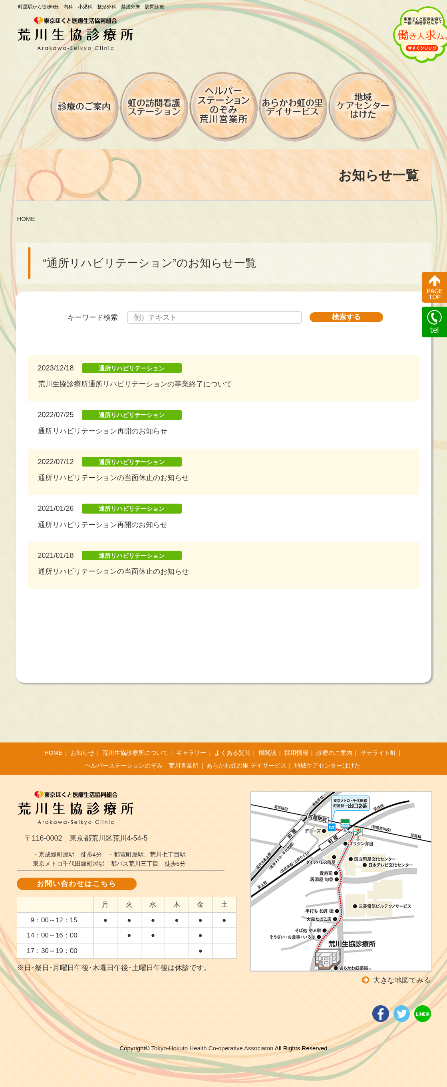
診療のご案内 (334, 752)
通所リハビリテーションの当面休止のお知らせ (113, 478)
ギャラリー (191, 752)
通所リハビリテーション (132, 368)
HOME (53, 752)
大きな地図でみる (402, 980)
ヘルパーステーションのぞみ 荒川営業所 (142, 765)
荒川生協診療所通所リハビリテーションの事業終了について (135, 384)
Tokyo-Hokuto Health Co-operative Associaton (212, 1048)
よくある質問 (232, 752)
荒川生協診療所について (135, 752)
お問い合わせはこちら (77, 884)
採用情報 (296, 752)
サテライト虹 (378, 752)
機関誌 (267, 752)
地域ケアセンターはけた (327, 765)
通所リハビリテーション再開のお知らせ (102, 431)
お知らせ (82, 752)
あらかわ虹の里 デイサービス (246, 765)
